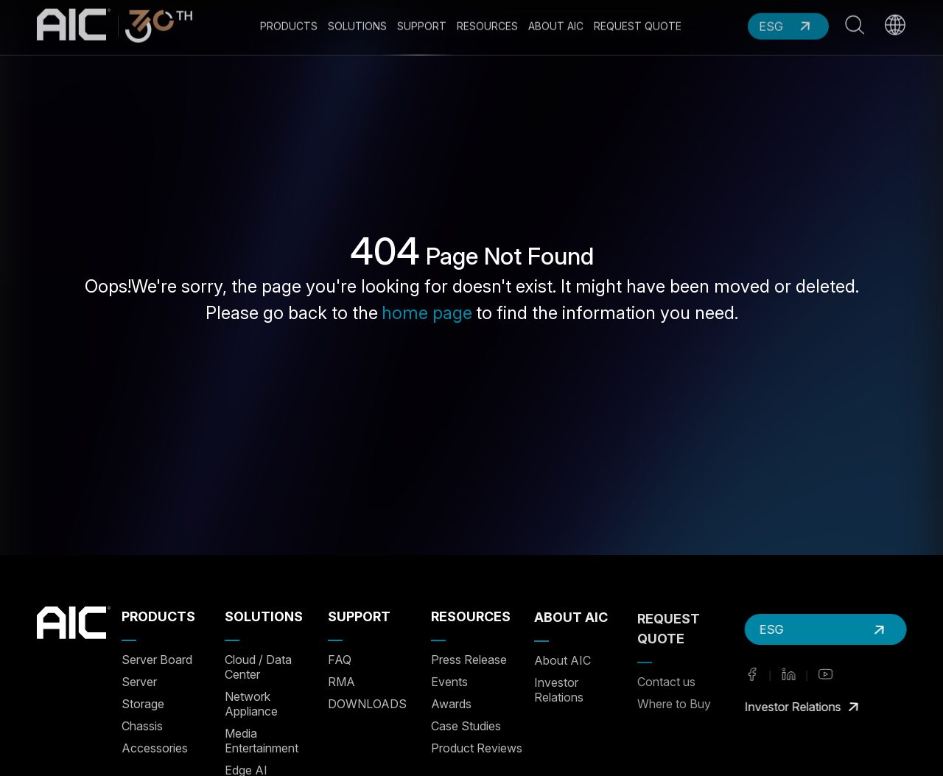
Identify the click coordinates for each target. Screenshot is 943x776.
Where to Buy (674, 701)
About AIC (562, 659)
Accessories (155, 748)
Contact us (666, 679)
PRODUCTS (158, 616)
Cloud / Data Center (258, 667)
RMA (341, 681)
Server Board (157, 659)
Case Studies (466, 726)
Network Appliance (251, 704)
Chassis (142, 726)
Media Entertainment (261, 740)
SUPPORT (359, 616)
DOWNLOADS (367, 703)
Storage (143, 703)
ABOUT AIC (571, 616)
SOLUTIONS (264, 616)
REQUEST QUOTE (668, 626)
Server (139, 681)
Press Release (469, 659)
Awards (451, 703)
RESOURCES (471, 616)
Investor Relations (558, 689)
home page (427, 313)
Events (449, 681)
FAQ (339, 659)
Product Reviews (476, 748)
